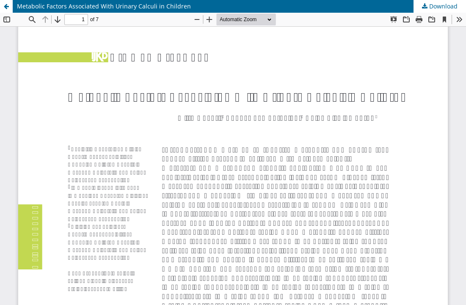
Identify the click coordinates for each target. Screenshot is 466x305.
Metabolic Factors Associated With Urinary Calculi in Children (104, 6)
